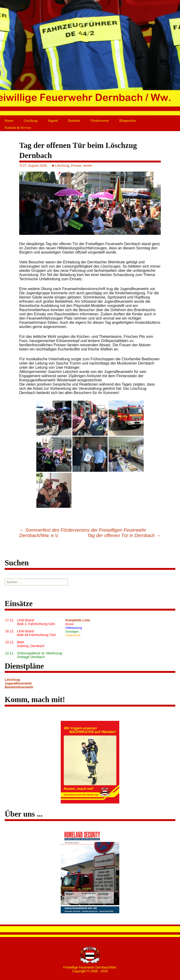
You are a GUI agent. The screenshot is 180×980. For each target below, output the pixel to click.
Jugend (53, 120)
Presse (76, 165)
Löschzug (30, 120)
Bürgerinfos (127, 120)
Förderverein (100, 120)
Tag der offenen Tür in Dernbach (124, 535)
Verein (87, 165)
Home (9, 120)
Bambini (74, 120)
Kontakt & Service (18, 127)
